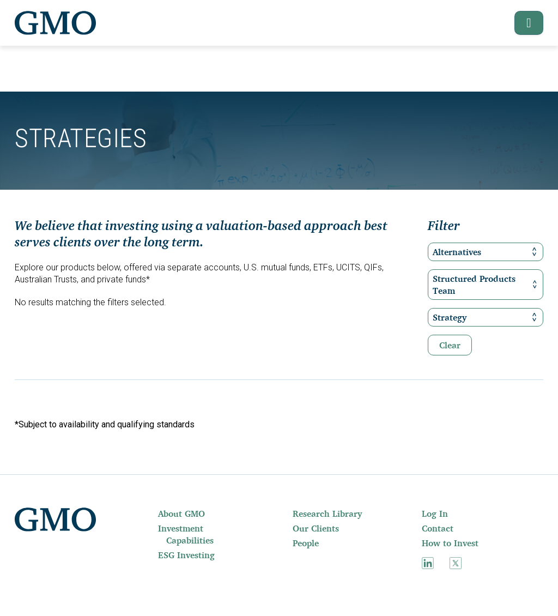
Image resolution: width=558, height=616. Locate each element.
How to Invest (450, 543)
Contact (437, 528)
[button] (524, 22)
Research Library (327, 513)
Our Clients (316, 528)
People (306, 543)
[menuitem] (194, 514)
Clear (449, 345)
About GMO (181, 513)
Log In (435, 513)
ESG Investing (186, 554)
